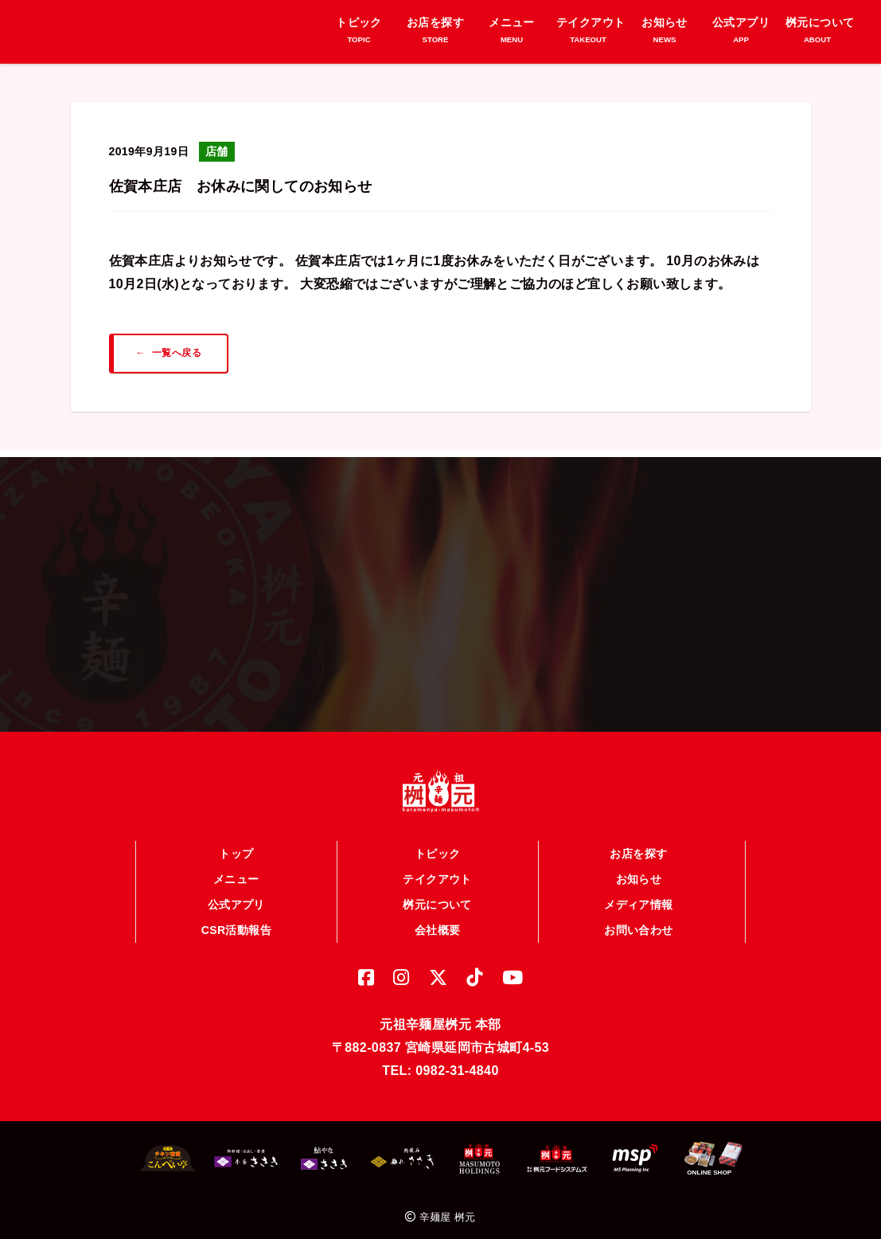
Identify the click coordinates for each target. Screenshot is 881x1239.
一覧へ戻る (176, 352)
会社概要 (438, 923)
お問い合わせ (638, 923)
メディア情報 (638, 897)
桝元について (437, 897)
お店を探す (638, 846)
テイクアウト (437, 872)
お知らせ (639, 872)
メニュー (236, 872)
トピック (438, 846)
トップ (236, 846)
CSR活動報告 (236, 923)
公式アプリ (236, 897)
